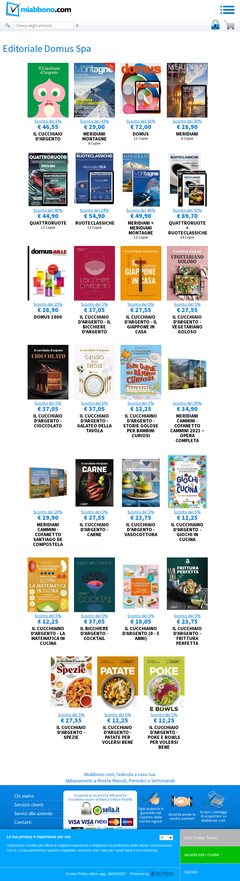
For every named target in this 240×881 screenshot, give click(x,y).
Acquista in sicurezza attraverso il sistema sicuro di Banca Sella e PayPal (100, 819)
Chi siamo (24, 796)
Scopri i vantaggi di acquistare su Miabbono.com (213, 807)
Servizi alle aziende (33, 813)
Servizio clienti (28, 804)
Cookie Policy (76, 874)
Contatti (22, 822)
